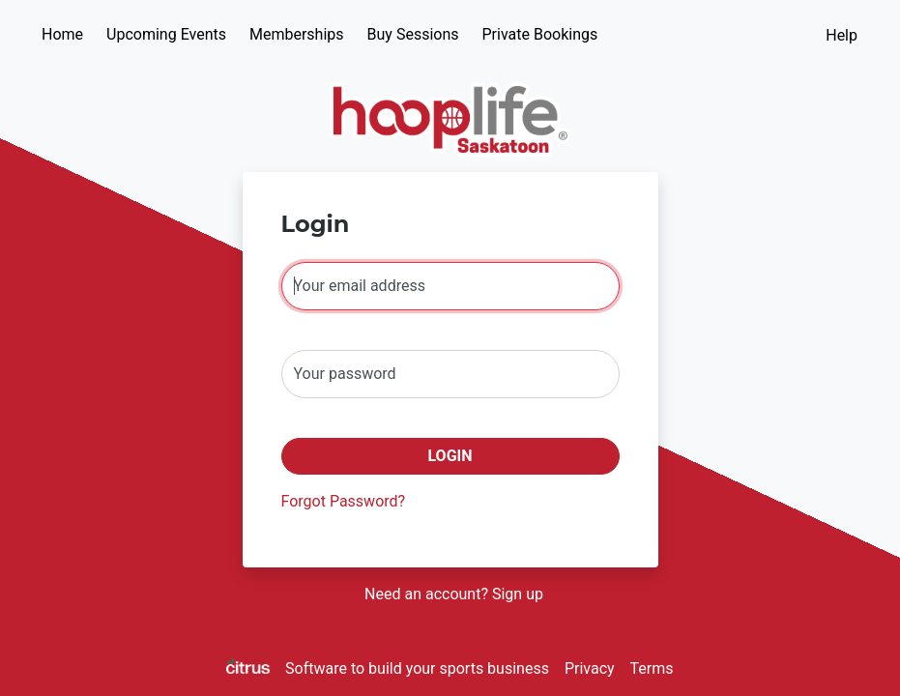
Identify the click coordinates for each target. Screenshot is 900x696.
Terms (652, 668)
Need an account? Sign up (453, 594)
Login (449, 456)
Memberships (296, 34)
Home (62, 34)
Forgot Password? (343, 501)
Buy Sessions (413, 34)
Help (841, 35)
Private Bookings (540, 34)
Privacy (590, 668)
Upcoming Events (166, 34)
